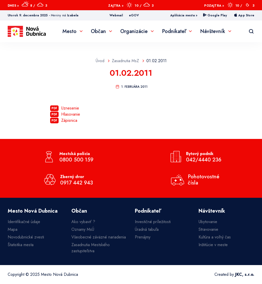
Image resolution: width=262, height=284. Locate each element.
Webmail (116, 15)
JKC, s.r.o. (244, 274)
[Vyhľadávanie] (251, 31)
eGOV (134, 15)
